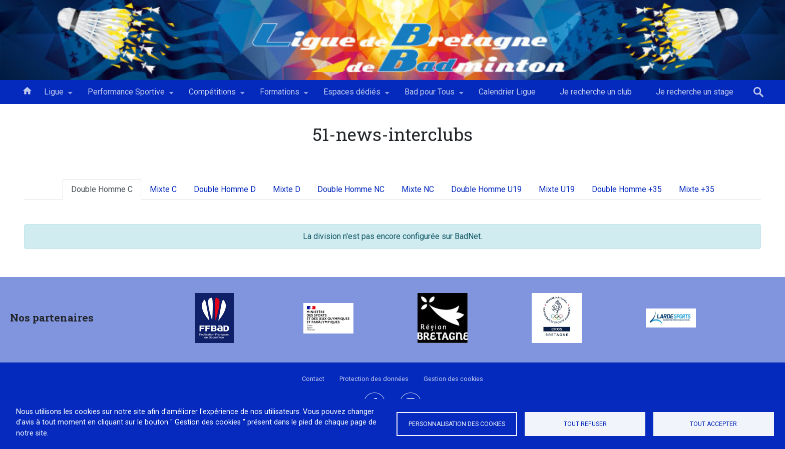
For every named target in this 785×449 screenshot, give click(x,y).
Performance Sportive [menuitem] (126, 95)
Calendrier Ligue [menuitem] (507, 91)
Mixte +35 (696, 189)
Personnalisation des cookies (457, 424)
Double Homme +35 (627, 189)
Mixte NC (418, 189)
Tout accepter (713, 424)
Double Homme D (225, 189)
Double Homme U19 (486, 189)
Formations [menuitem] (279, 95)
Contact (313, 378)
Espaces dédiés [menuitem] (351, 95)
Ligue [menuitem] (54, 95)
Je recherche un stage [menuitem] (694, 91)
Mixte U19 (557, 189)
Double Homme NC (350, 189)
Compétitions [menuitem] (212, 95)
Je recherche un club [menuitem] (596, 91)
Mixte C (163, 189)
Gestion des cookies (453, 378)
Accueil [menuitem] (27, 90)
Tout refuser (585, 424)
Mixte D (286, 189)
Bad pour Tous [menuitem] (429, 95)
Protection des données (374, 378)
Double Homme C (102, 189)
